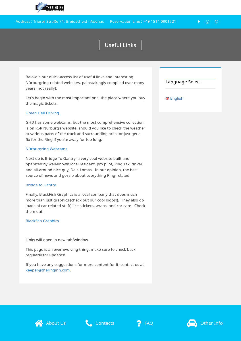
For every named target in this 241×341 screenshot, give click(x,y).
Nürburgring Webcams (46, 148)
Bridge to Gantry (41, 184)
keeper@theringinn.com (48, 270)
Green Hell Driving (42, 112)
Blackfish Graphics (42, 220)
